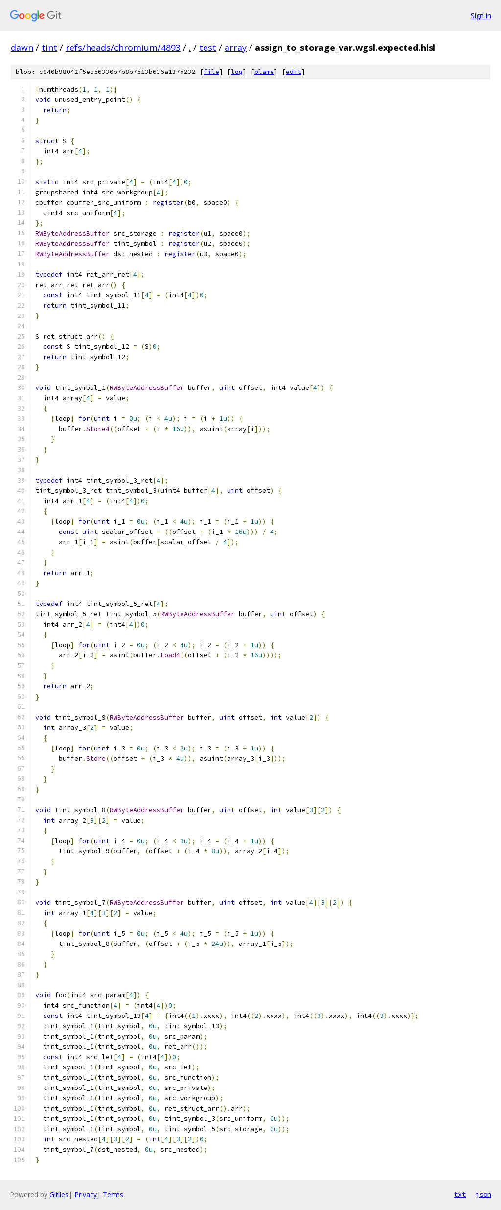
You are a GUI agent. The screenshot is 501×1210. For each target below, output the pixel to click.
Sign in (481, 15)
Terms (113, 1194)
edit (293, 72)
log (237, 72)
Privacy (85, 1194)
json (483, 1194)
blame (264, 72)
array (236, 47)
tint (49, 47)
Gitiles (58, 1194)
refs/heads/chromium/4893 (123, 47)
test (207, 47)
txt (460, 1194)
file (211, 72)
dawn (22, 47)
